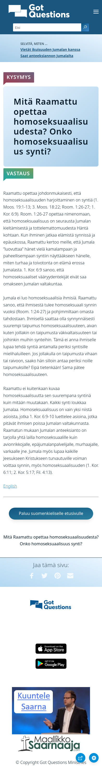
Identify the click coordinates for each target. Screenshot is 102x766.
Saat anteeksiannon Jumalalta (46, 55)
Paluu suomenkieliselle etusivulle (51, 513)
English (10, 486)
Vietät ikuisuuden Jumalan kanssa (50, 49)
